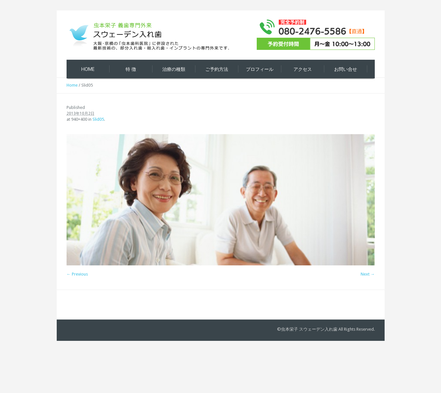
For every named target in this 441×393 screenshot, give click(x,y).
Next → (368, 274)
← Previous (77, 274)
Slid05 (98, 119)
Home (72, 85)
